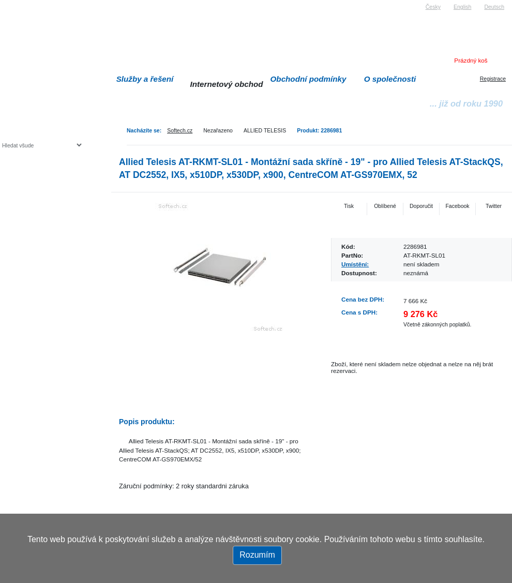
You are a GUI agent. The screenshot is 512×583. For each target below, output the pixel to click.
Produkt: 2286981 (319, 130)
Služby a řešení (145, 78)
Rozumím (257, 554)
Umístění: (355, 264)
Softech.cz (179, 130)
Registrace (493, 79)
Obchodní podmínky (308, 78)
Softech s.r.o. (17, 3)
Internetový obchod (226, 84)
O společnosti (390, 78)
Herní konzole (38, 229)
